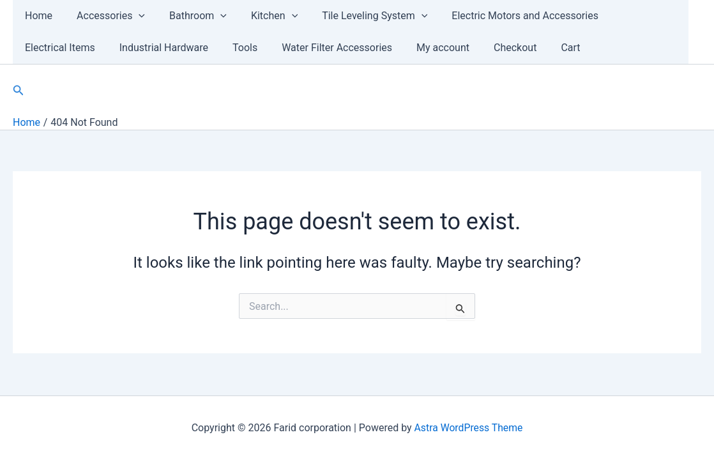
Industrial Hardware (67, 48)
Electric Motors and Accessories (503, 16)
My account (334, 48)
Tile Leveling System (357, 16)
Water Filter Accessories (233, 48)
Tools (144, 48)
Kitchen (261, 16)
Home (36, 16)
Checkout (403, 48)
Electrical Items (633, 16)
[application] (132, 16)
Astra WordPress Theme (468, 428)
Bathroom (188, 16)
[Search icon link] (18, 90)
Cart (455, 48)
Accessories (105, 16)
